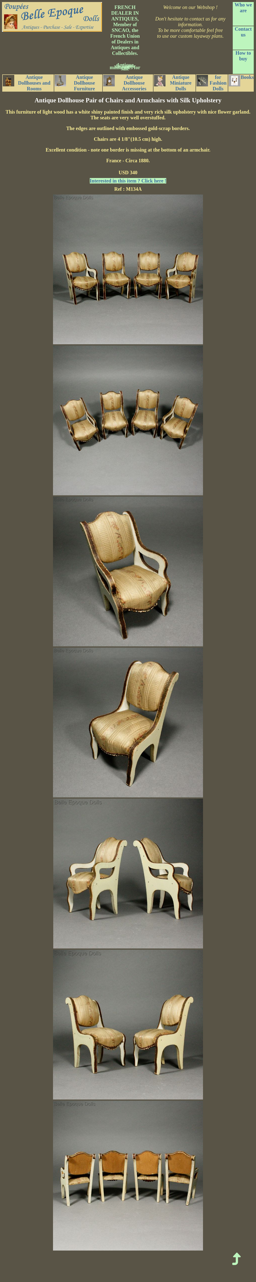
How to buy (243, 55)
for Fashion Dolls (211, 82)
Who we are (243, 7)
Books (241, 80)
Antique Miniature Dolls (173, 82)
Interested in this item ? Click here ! (128, 180)
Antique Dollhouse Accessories (124, 82)
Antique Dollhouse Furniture (75, 82)
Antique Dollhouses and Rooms (26, 82)
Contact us (243, 31)
